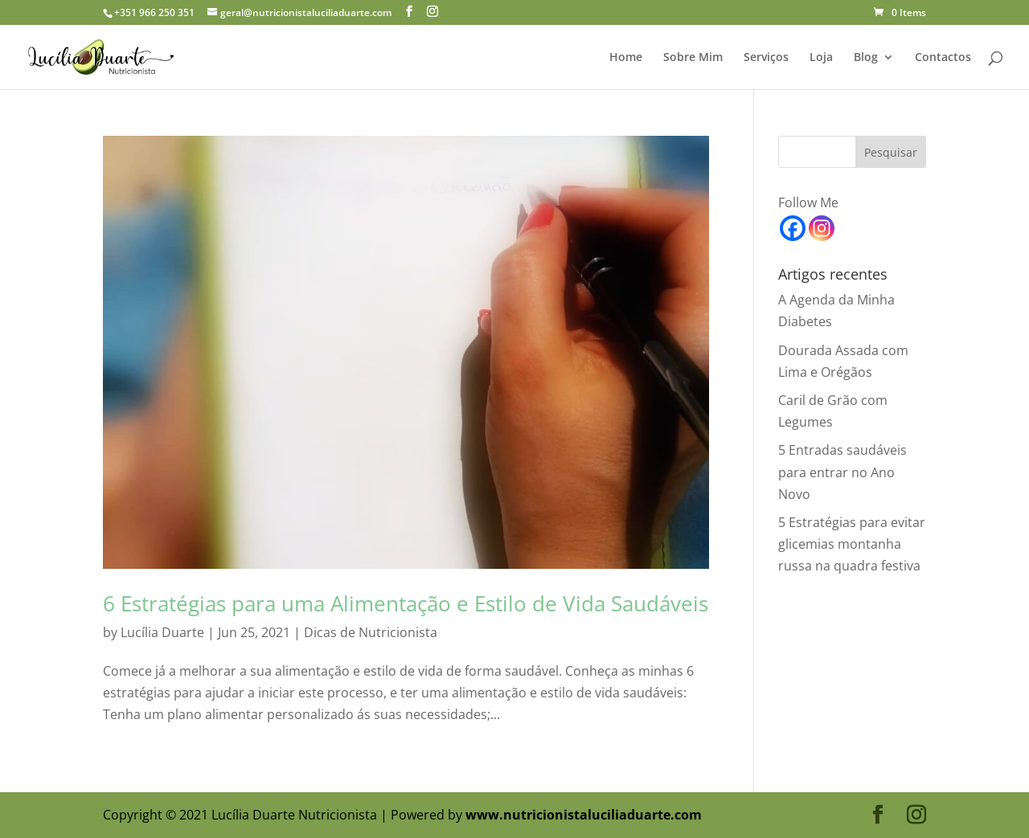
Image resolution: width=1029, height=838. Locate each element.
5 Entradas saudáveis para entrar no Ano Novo (842, 471)
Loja (821, 57)
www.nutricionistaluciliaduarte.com (583, 815)
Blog (866, 57)
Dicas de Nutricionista (370, 632)
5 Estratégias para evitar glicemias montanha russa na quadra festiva (851, 543)
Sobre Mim (693, 57)
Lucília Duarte (162, 632)
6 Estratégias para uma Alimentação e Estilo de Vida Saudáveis (405, 603)
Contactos (943, 57)
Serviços (766, 57)
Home (625, 57)
